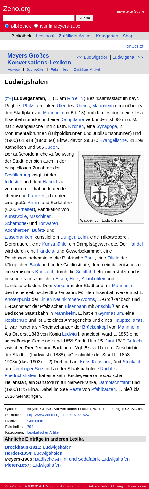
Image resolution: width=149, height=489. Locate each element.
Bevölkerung (17, 174)
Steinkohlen (93, 278)
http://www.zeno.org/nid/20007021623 (58, 415)
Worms (88, 299)
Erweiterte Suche (130, 11)
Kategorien (107, 35)
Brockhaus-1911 (22, 447)
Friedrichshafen (20, 375)
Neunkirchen (66, 299)
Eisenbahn (76, 306)
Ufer (61, 105)
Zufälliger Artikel (75, 35)
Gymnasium (110, 313)
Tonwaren (48, 223)
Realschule (16, 320)
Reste (75, 389)
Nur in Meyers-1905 (57, 26)
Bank (89, 257)
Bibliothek (18, 26)
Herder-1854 (18, 453)
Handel (50, 181)
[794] (9, 99)
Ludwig (69, 333)
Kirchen (76, 126)
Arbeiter (25, 209)
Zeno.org (17, 9)
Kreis (85, 361)
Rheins (82, 105)
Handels (45, 250)
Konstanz (101, 361)
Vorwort (14, 69)
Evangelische (113, 140)
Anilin (33, 202)
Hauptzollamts (128, 320)
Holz (74, 278)
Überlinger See (27, 368)
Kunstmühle (54, 244)
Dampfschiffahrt (114, 382)
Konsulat (44, 271)
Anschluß (104, 306)
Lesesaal (45, 35)
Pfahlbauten (103, 389)
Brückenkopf (95, 327)
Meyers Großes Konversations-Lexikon (39, 59)
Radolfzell (110, 368)
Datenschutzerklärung (105, 486)
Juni (109, 340)
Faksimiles (59, 69)
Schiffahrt (85, 271)
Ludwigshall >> (127, 57)
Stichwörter (35, 69)
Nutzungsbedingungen (64, 486)
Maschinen (40, 216)
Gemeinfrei (36, 421)
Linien (46, 299)
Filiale (113, 257)
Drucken (135, 46)
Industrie (13, 181)
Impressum (137, 486)
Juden (51, 147)
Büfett (38, 230)
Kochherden (17, 230)
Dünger (67, 237)
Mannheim (103, 105)
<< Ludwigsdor (92, 57)
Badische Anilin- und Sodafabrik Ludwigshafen (82, 459)
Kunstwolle (16, 216)
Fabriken (37, 195)
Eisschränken (18, 237)
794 (30, 427)
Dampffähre (72, 119)
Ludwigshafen (57, 447)
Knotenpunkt (17, 299)
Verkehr (62, 285)
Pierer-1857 (17, 465)
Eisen (61, 278)
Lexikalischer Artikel (43, 432)
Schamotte (16, 223)
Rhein (75, 98)
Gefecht (134, 340)
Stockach (132, 361)
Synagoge (106, 126)
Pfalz (28, 105)
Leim (83, 237)
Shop (128, 35)
